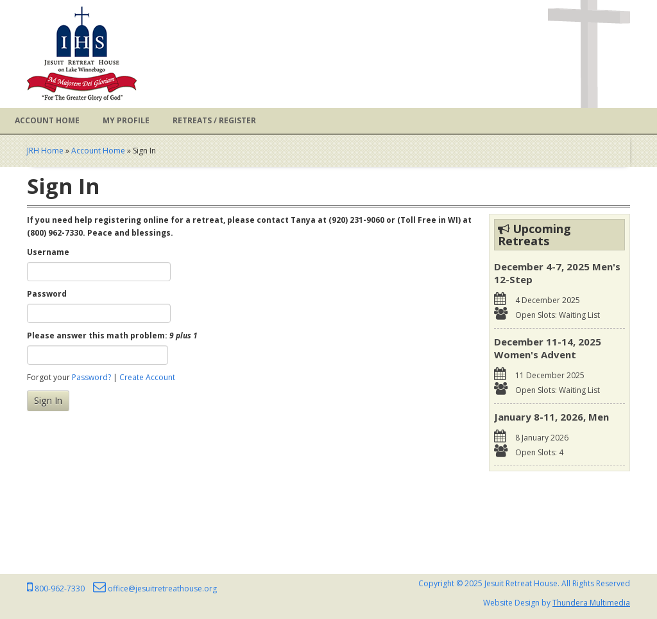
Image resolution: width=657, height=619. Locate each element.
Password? (91, 377)
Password (47, 293)
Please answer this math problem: (112, 335)
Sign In (48, 400)
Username (48, 252)
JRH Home (45, 150)
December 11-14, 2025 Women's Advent (547, 348)
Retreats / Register (214, 120)
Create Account (147, 377)
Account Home (47, 120)
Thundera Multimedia (591, 602)
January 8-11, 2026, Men (551, 416)
